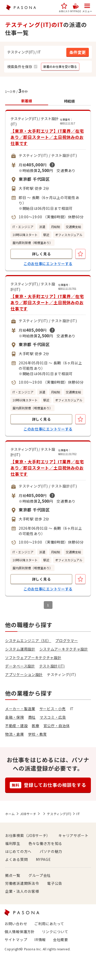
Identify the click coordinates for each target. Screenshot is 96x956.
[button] (64, 7)
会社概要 (60, 939)
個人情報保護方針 (20, 931)
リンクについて (55, 931)
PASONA (21, 7)
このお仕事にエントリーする (48, 263)
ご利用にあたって (49, 923)
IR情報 (40, 939)
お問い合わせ (16, 923)
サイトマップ (16, 939)
